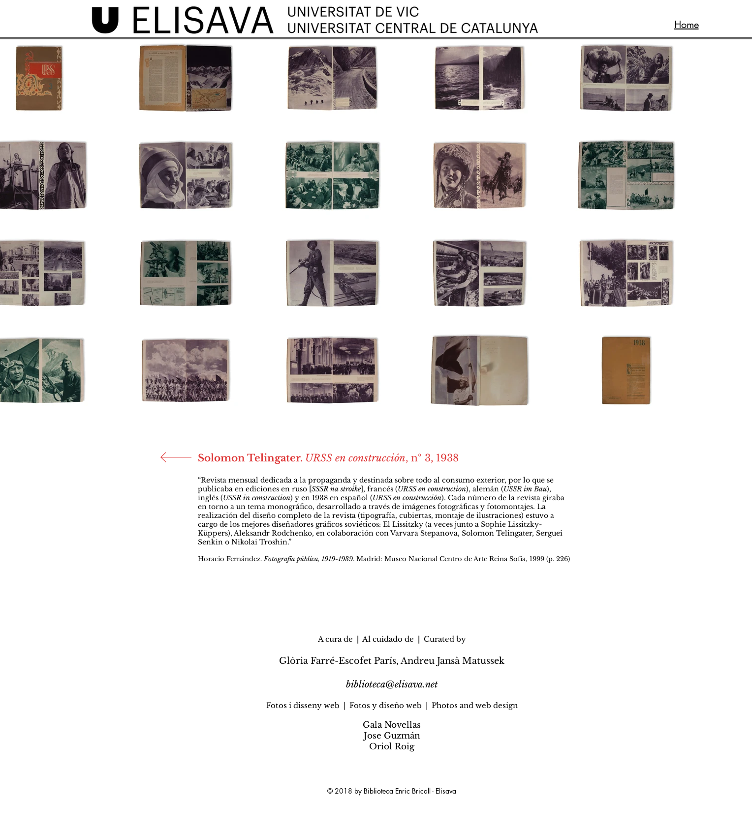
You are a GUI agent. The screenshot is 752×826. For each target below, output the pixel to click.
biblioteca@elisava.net (392, 684)
